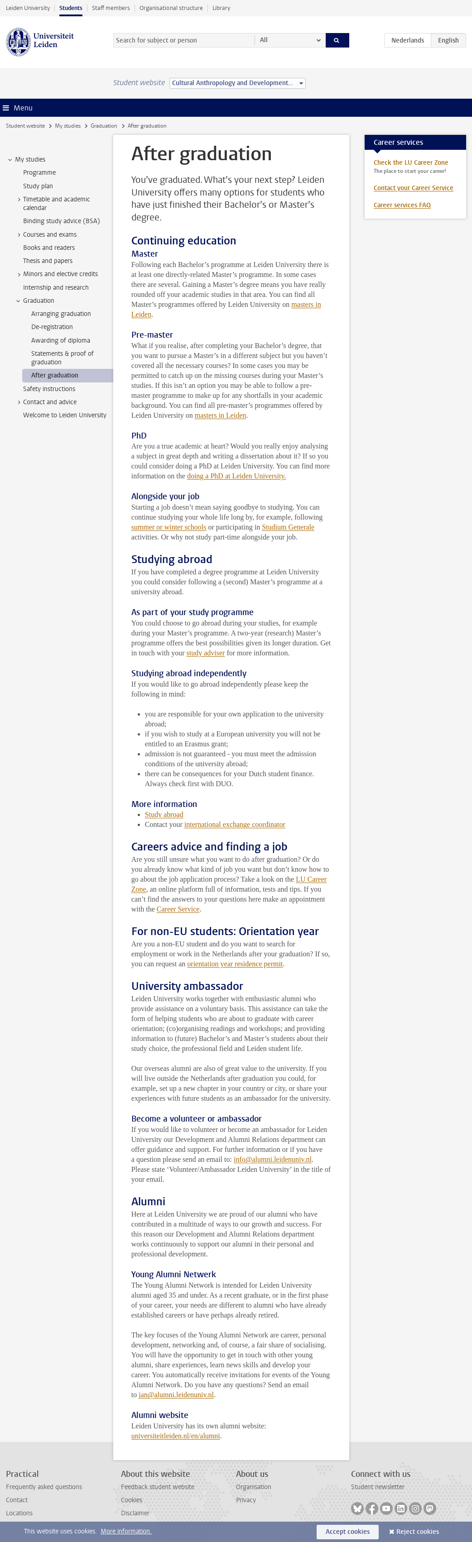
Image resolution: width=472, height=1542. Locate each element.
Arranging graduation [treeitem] (61, 314)
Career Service (178, 909)
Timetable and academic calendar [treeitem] (52, 203)
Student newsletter (378, 1487)
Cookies (131, 1500)
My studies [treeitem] (25, 159)
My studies (68, 125)
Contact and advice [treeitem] (45, 402)
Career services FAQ (402, 205)
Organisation (253, 1487)
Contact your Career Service (413, 188)
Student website (25, 125)
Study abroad (164, 814)
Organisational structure (171, 8)
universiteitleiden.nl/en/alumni (175, 1436)
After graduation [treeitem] (54, 375)
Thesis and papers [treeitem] (47, 261)
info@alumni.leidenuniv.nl (273, 1159)
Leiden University (28, 8)
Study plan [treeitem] (38, 186)
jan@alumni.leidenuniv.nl (176, 1395)
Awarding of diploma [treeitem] (60, 340)
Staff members (111, 8)
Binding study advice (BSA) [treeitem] (61, 221)
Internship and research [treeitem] (56, 287)
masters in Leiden (220, 415)
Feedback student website (157, 1487)
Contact (17, 1500)
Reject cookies (417, 1532)
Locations (19, 1513)
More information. (126, 1531)
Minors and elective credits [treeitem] (56, 274)
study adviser (206, 653)
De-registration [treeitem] (52, 327)
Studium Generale (288, 527)
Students (70, 8)
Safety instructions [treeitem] (49, 389)
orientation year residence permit (235, 964)
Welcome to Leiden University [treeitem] (64, 415)
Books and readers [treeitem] (49, 247)
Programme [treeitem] (39, 172)
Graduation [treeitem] (34, 301)
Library (221, 8)
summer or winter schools (169, 527)
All (264, 40)
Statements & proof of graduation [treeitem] (62, 358)
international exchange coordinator (234, 824)
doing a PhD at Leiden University (235, 476)
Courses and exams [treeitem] (45, 234)
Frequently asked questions (44, 1487)
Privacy (246, 1500)
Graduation (104, 125)
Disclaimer (135, 1513)
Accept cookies (348, 1532)
